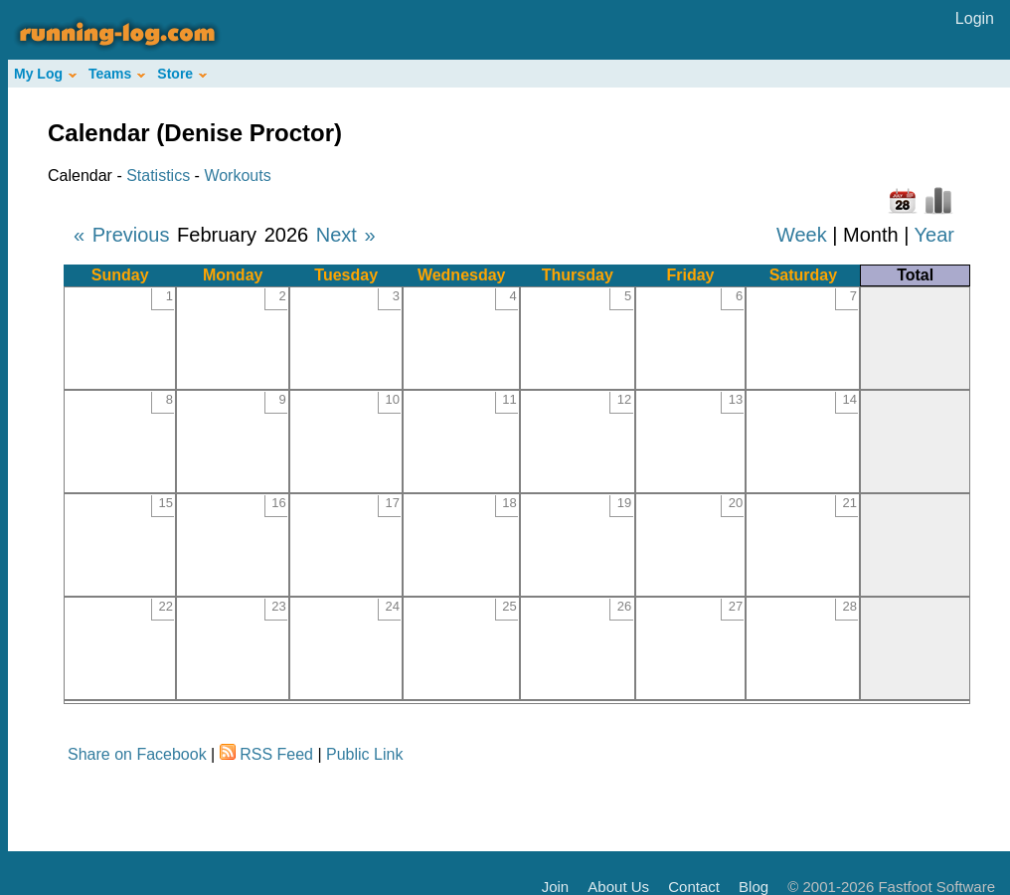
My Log (45, 74)
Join (556, 886)
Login (974, 18)
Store (182, 74)
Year (934, 235)
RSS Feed (276, 754)
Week (801, 235)
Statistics (158, 175)
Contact (694, 886)
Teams (116, 74)
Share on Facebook (137, 754)
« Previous (122, 235)
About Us (618, 886)
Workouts (237, 175)
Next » (346, 235)
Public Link (364, 754)
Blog (753, 886)
